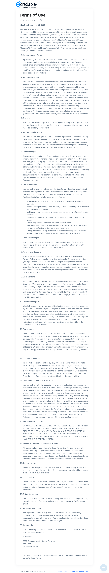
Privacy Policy (63, 571)
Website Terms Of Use (80, 571)
